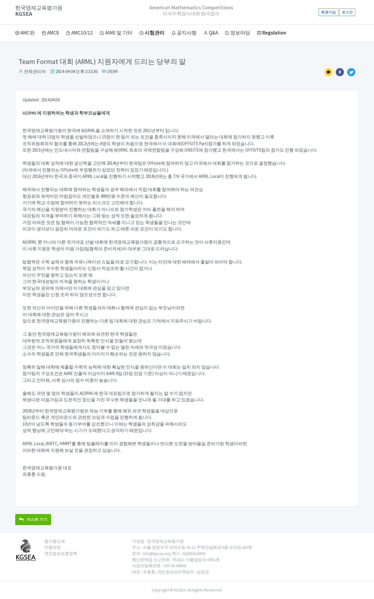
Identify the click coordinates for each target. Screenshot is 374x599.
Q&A (211, 32)
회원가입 (328, 12)
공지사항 (184, 32)
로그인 (347, 12)
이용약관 (52, 547)
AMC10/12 (79, 32)
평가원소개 (54, 541)
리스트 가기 (33, 519)
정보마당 (237, 32)
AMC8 (50, 32)
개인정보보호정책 (60, 553)
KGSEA (39, 11)
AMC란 (25, 32)
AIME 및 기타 (116, 32)
